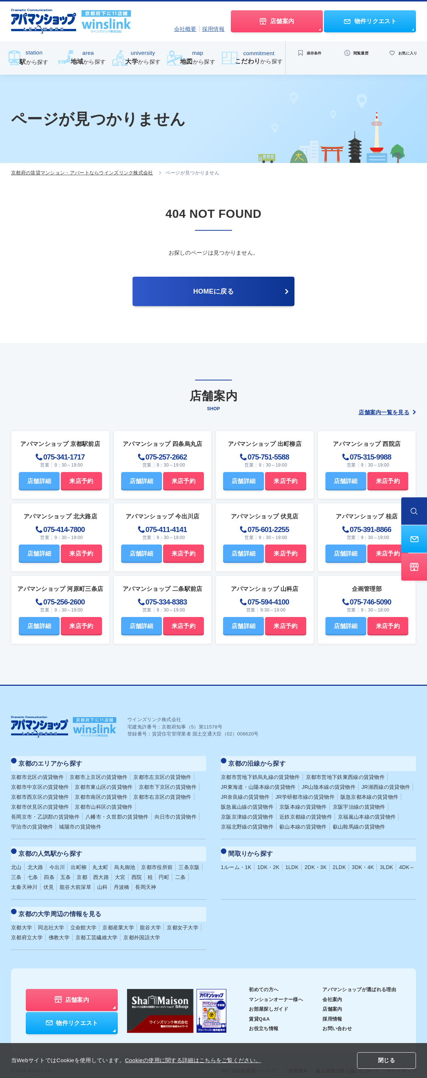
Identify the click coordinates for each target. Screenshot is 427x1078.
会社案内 (327, 987)
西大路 (101, 869)
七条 (33, 869)
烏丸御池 (124, 859)
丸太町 (100, 859)
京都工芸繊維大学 (96, 925)
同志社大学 (51, 915)
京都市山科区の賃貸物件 (104, 802)
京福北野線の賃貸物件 (247, 822)
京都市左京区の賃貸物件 (162, 773)
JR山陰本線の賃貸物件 (329, 783)
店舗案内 (327, 996)
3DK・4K (363, 859)
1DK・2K (268, 859)
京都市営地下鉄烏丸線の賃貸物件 (260, 773)
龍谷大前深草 (75, 879)
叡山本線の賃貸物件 (303, 822)
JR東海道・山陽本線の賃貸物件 (258, 783)
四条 (49, 869)
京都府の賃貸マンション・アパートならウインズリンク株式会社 (82, 172)
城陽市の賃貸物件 (80, 822)
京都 (82, 869)
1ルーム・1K (236, 859)
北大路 (35, 859)
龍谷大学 (150, 915)
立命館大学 (83, 915)
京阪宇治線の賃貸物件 (359, 802)
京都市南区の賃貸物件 (101, 792)
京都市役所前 (157, 859)
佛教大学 (59, 925)
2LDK (339, 859)
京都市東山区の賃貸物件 (104, 783)
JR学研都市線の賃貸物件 (305, 792)
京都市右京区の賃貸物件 (162, 792)
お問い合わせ (333, 1016)
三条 (16, 869)
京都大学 (21, 915)
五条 (65, 869)
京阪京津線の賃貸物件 (247, 812)
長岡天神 (145, 879)
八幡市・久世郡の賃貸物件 (117, 812)
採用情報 (213, 29)
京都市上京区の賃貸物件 (98, 773)
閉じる (386, 1061)
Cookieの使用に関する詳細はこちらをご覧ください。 (193, 1060)
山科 (102, 879)
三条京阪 (189, 859)
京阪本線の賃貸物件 (303, 802)
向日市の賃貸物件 (176, 812)
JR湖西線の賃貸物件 (385, 783)
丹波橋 (122, 879)
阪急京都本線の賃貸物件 (369, 792)
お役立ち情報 (254, 1016)
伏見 (48, 879)
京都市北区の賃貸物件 (37, 773)
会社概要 (185, 29)
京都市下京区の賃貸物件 (168, 783)
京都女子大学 (182, 915)
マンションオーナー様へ (267, 987)
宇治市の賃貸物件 (32, 822)
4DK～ (406, 859)
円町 (164, 869)
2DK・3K (315, 859)
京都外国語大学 (141, 925)
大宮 (120, 869)
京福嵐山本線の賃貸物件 (367, 812)
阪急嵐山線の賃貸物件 (247, 802)
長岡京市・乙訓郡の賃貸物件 (45, 812)
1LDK (292, 859)
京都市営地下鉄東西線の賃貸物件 (345, 773)
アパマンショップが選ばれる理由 (356, 977)
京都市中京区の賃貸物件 (40, 783)
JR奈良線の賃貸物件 (245, 792)
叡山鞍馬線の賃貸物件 (359, 822)
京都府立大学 (27, 925)
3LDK (386, 859)
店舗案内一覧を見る (387, 412)
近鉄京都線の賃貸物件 (305, 812)
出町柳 (79, 859)
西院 (136, 869)
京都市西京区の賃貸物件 (40, 792)
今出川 (57, 859)
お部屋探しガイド (259, 996)
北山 (16, 859)
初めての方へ (254, 977)
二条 (180, 869)
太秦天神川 (24, 879)
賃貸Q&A (249, 1006)
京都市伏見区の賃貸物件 (40, 802)
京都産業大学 (118, 915)
